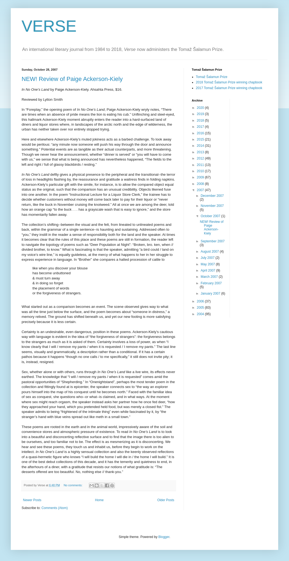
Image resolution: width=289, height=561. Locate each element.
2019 (201, 114)
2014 (201, 146)
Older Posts (165, 500)
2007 (201, 190)
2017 (201, 127)
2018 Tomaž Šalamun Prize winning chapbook (229, 82)
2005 (201, 307)
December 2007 (212, 196)
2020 (201, 108)
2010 (201, 171)
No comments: (73, 485)
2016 (201, 133)
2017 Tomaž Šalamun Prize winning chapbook (229, 88)
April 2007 (208, 270)
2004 (201, 314)
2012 (201, 158)
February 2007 (211, 283)
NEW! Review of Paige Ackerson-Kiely (72, 79)
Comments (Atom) (54, 508)
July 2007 (208, 258)
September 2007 (213, 241)
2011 (201, 165)
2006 (201, 301)
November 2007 (212, 206)
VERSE (49, 26)
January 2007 (211, 293)
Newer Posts (32, 500)
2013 (201, 152)
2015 (201, 139)
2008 (201, 184)
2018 (201, 120)
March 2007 (210, 277)
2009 (201, 177)
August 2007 (210, 251)
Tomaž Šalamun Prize (211, 77)
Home (99, 500)
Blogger (163, 537)
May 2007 (208, 264)
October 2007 (211, 216)
